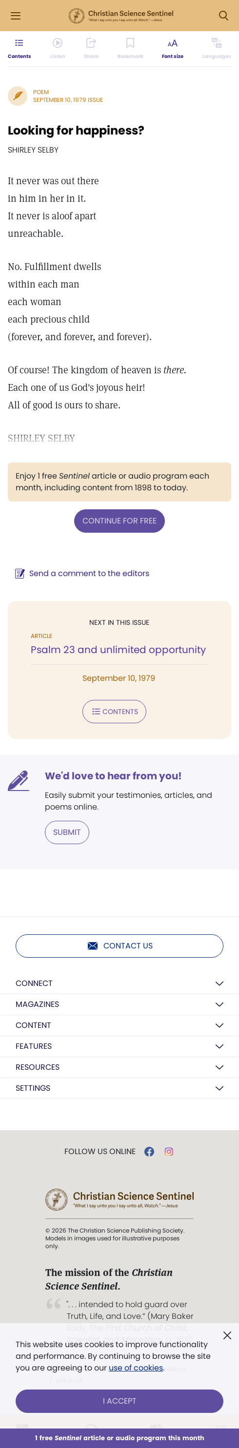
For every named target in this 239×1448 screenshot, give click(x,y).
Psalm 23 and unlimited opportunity (118, 649)
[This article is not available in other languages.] (216, 48)
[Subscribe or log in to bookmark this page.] (130, 48)
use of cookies (136, 1367)
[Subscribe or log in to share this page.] (91, 48)
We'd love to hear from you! (113, 776)
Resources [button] (38, 1067)
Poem (41, 92)
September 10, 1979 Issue (68, 100)
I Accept (120, 1401)
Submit (67, 832)
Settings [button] (33, 1088)
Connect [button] (34, 983)
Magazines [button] (37, 1004)
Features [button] (34, 1046)
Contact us (120, 946)
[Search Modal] (223, 16)
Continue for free (119, 520)
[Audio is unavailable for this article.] (57, 48)
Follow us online (100, 1152)
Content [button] (33, 1025)
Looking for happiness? (76, 130)
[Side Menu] (15, 16)
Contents (114, 711)
